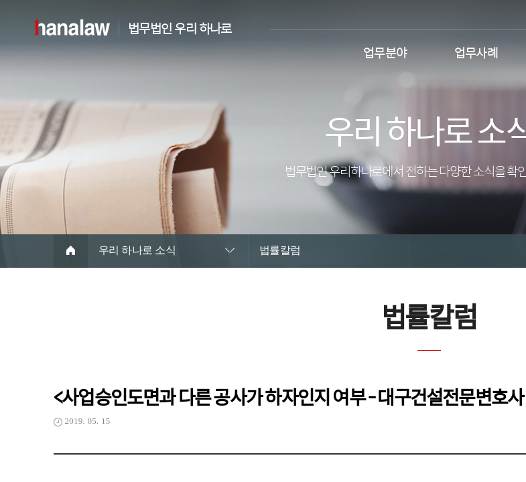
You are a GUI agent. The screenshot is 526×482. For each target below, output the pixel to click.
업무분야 (385, 51)
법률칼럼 (280, 250)
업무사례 (476, 51)
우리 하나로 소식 (137, 250)
